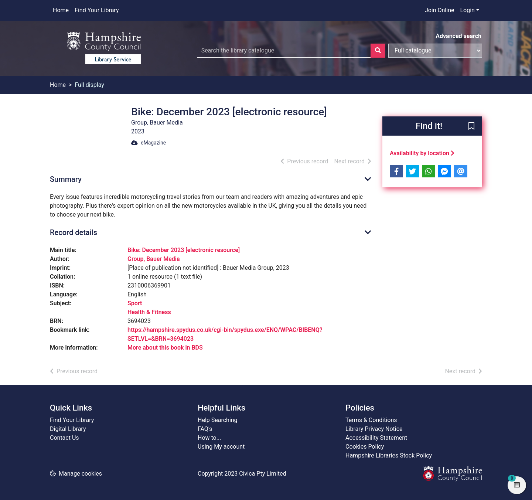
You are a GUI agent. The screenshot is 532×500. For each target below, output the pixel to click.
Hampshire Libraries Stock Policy (388, 455)
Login (467, 10)
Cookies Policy (364, 446)
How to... (209, 437)
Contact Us (64, 437)
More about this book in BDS (165, 347)
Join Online (439, 10)
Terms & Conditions (371, 420)
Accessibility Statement (376, 437)
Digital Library (68, 428)
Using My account (221, 446)
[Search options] (435, 51)
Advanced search (458, 36)
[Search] (378, 51)
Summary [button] (66, 179)
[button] (471, 126)
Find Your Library (97, 10)
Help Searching (218, 420)
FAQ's (205, 428)
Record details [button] (73, 232)
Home (61, 10)
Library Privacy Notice (374, 428)
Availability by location (422, 153)
